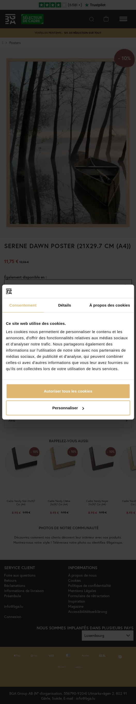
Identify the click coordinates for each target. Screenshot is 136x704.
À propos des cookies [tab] (109, 305)
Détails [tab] (64, 305)
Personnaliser (68, 408)
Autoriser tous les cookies (68, 391)
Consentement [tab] (22, 305)
